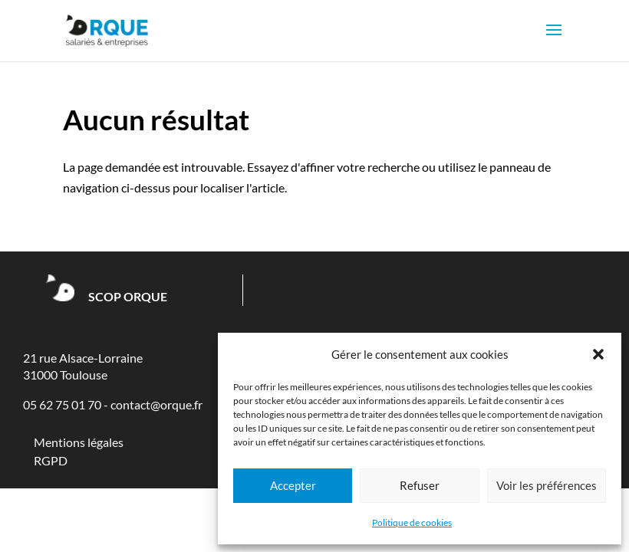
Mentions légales (78, 442)
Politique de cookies (412, 522)
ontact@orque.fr (159, 404)
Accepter (293, 485)
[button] (598, 354)
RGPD (51, 460)
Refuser (420, 485)
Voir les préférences (546, 485)
